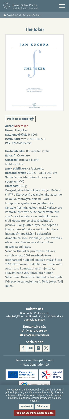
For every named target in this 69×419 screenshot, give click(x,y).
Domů (9, 15)
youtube (30, 348)
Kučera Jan (27, 15)
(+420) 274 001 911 (36, 330)
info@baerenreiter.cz (36, 335)
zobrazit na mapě (34, 319)
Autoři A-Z (17, 15)
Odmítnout (42, 406)
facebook (23, 348)
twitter (46, 348)
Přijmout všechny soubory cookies (35, 413)
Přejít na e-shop (20, 119)
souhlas (49, 389)
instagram (38, 348)
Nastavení (26, 406)
